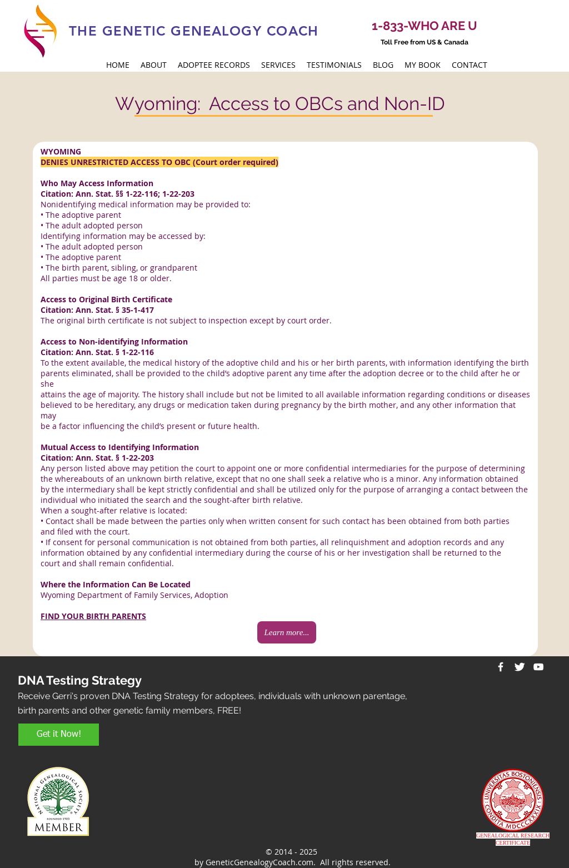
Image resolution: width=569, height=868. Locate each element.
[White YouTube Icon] (538, 667)
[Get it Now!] (58, 735)
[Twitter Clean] (519, 667)
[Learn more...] (286, 632)
